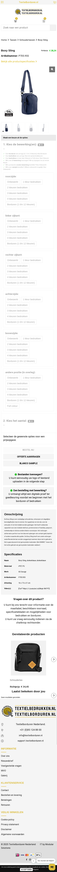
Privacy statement (10, 831)
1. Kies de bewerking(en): (23, 144)
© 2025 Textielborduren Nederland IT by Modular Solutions (25, 853)
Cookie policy (8, 826)
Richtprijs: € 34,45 (19, 690)
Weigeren (36, 869)
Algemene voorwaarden (13, 841)
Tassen (14, 40)
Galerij (4, 781)
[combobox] (25, 28)
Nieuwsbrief (7, 765)
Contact (5, 796)
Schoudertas (16, 684)
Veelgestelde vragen (11, 771)
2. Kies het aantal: (18, 424)
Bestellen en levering (12, 801)
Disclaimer (6, 836)
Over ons (5, 760)
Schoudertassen (29, 40)
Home (4, 40)
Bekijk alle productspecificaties (19, 61)
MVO (3, 776)
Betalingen (6, 806)
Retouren (6, 811)
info (41, 145)
